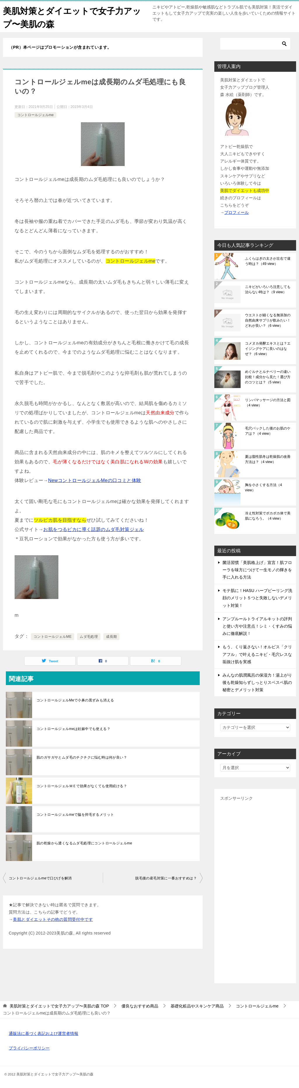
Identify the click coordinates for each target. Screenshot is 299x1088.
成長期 (111, 637)
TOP (59, 1006)
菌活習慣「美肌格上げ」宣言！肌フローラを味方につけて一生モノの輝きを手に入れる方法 (257, 569)
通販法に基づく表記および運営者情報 (43, 1033)
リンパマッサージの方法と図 (268, 402)
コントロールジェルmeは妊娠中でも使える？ (73, 729)
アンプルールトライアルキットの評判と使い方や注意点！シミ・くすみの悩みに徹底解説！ (257, 626)
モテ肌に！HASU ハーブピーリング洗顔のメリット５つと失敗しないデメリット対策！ (257, 597)
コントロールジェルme (35, 115)
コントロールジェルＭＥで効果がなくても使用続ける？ (81, 786)
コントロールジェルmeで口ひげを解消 (40, 878)
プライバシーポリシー (29, 1048)
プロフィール (236, 212)
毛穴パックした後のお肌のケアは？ (268, 431)
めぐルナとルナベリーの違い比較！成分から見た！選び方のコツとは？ (268, 377)
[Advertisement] (255, 889)
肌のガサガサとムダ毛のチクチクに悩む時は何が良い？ (81, 757)
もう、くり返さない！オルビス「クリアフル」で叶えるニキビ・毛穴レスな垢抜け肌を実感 (257, 654)
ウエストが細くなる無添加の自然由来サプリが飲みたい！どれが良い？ (268, 320)
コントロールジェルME (53, 637)
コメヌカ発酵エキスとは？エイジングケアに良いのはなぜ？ (268, 348)
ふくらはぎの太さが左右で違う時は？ (268, 261)
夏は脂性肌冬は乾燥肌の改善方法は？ (268, 459)
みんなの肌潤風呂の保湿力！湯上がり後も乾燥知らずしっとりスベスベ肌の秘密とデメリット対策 (257, 682)
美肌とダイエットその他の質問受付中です (53, 919)
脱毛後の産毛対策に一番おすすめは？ (166, 878)
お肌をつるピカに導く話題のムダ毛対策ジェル (93, 529)
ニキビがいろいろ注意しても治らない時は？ (268, 289)
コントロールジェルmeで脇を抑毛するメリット (75, 815)
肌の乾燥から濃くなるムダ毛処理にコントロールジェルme (84, 843)
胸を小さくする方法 (263, 487)
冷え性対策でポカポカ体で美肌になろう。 (268, 516)
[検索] (255, 44)
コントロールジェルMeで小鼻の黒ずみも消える (75, 700)
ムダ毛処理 (89, 637)
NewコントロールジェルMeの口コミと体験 (94, 480)
